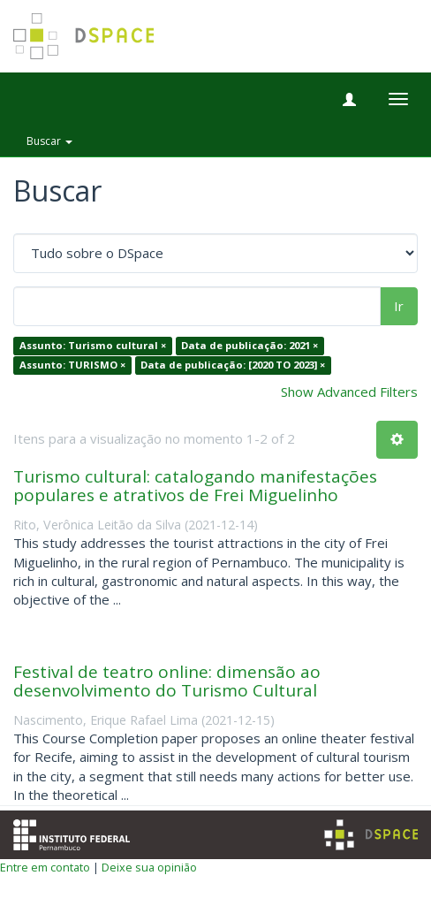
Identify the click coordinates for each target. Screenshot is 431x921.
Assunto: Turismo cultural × (92, 346)
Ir (399, 306)
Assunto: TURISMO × (72, 364)
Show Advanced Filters (349, 391)
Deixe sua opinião (149, 867)
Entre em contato (45, 867)
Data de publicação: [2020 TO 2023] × (232, 364)
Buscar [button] (49, 140)
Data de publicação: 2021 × (249, 346)
